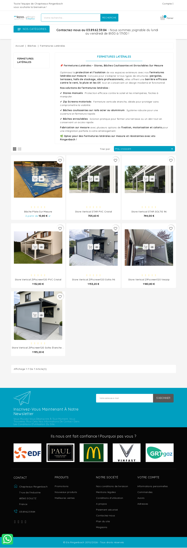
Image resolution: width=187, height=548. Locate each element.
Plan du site (103, 521)
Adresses (142, 504)
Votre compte (148, 477)
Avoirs (141, 498)
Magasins (101, 527)
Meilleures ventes (65, 498)
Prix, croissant (144, 149)
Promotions (61, 486)
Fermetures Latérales (25, 60)
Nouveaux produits (66, 492)
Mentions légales (106, 492)
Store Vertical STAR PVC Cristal (93, 211)
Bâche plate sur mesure (38, 211)
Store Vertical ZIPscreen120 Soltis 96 (93, 279)
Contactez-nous (105, 515)
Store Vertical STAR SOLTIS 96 (149, 211)
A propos (101, 504)
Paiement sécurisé (107, 510)
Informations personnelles (152, 486)
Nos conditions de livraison (112, 486)
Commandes (145, 492)
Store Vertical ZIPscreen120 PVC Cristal (38, 279)
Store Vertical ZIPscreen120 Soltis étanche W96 (40, 347)
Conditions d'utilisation (109, 498)
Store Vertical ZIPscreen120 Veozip (149, 279)
